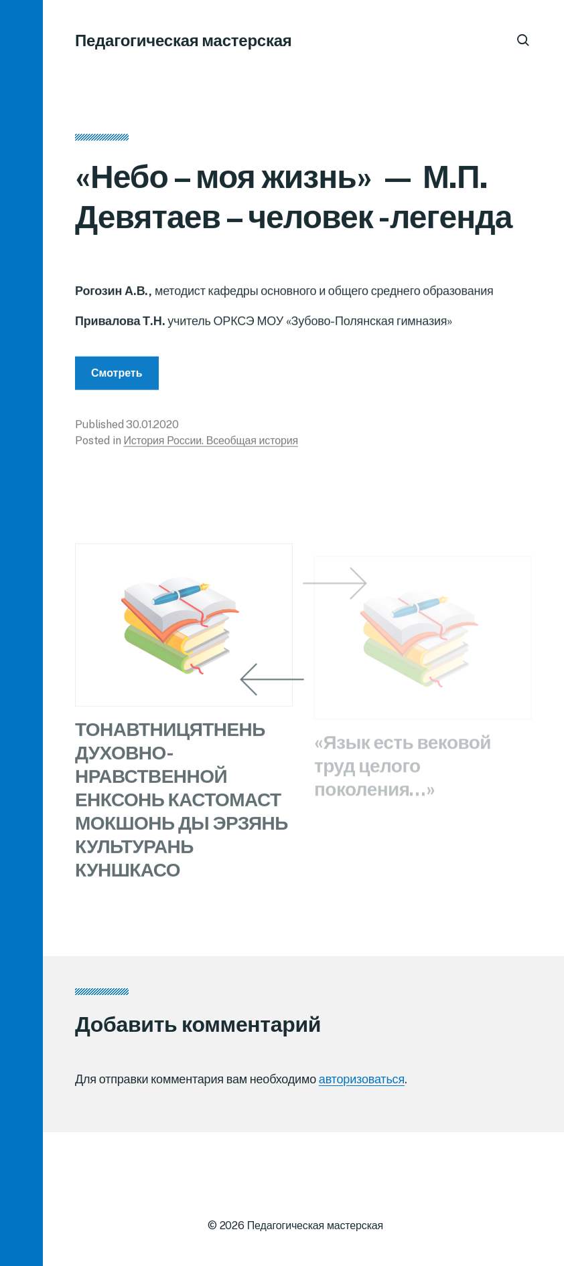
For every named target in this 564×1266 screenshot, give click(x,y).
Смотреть (117, 376)
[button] (21, 633)
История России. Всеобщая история (210, 444)
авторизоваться (362, 1079)
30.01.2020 (152, 428)
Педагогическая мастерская (183, 40)
